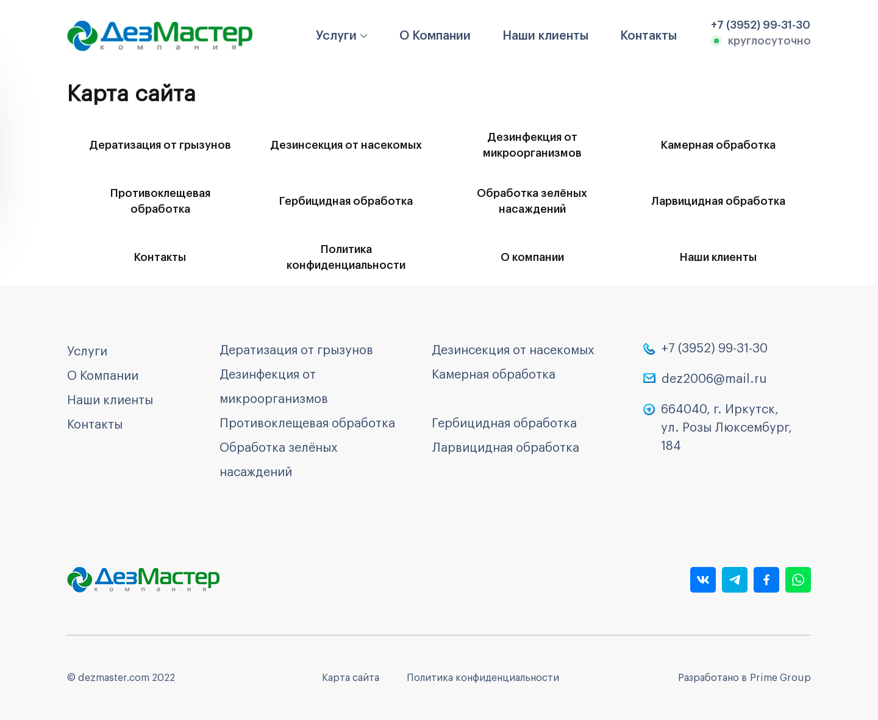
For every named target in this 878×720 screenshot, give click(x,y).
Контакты (648, 36)
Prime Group (780, 678)
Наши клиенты (545, 36)
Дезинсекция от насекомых (346, 145)
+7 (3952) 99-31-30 (715, 349)
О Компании (435, 36)
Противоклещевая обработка (160, 201)
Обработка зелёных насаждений (532, 201)
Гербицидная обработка (346, 201)
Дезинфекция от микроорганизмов (532, 145)
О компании (532, 257)
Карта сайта (350, 678)
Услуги (336, 36)
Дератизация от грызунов (160, 145)
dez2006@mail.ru (714, 379)
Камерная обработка (718, 145)
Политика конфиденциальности (346, 257)
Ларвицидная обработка (718, 201)
